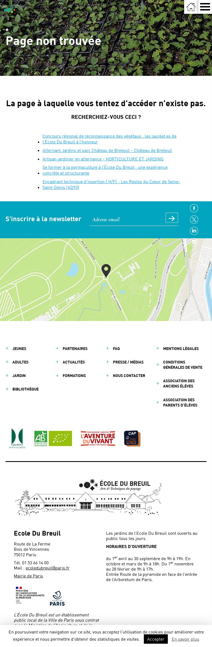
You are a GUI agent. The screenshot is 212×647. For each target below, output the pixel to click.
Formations (74, 375)
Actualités (74, 362)
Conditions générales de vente (182, 365)
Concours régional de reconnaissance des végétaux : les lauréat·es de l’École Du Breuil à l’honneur (109, 138)
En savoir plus (185, 638)
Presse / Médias (128, 362)
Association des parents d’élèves (180, 402)
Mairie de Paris (28, 575)
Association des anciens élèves (179, 383)
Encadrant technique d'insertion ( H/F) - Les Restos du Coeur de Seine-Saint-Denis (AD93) (111, 184)
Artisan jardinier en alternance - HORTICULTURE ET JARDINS (103, 158)
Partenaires (75, 348)
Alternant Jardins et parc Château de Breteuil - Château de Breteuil (107, 150)
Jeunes (19, 348)
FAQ (116, 348)
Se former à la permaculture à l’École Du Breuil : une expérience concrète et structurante (105, 169)
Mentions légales (181, 348)
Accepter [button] (156, 638)
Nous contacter (129, 375)
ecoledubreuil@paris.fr (48, 567)
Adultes (20, 362)
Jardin (19, 375)
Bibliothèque (25, 389)
